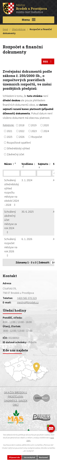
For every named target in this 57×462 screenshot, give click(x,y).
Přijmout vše (14, 457)
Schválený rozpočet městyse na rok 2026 (10, 247)
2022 (21, 131)
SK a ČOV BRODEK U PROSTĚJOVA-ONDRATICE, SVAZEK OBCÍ (15, 398)
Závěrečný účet (15, 154)
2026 (21, 137)
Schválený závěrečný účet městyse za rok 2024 (10, 222)
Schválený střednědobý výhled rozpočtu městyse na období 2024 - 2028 (11, 192)
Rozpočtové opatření (19, 142)
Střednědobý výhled (18, 148)
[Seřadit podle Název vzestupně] (15, 162)
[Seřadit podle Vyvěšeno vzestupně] (23, 166)
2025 (9, 137)
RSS (48, 61)
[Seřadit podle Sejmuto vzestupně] (39, 166)
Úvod (5, 29)
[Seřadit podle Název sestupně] (15, 163)
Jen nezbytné (29, 457)
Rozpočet (36, 137)
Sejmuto (44, 164)
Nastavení (43, 457)
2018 (21, 125)
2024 (46, 131)
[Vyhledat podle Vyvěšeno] (28, 173)
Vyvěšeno (28, 164)
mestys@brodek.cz (28, 302)
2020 (46, 125)
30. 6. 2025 (28, 211)
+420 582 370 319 (27, 298)
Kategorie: (8, 125)
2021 (9, 131)
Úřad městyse (19, 29)
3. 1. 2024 (27, 180)
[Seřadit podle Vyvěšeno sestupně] (23, 167)
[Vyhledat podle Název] (11, 173)
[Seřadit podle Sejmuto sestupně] (39, 167)
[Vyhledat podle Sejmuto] (44, 173)
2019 (33, 125)
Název (9, 164)
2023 (34, 131)
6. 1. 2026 (27, 239)
